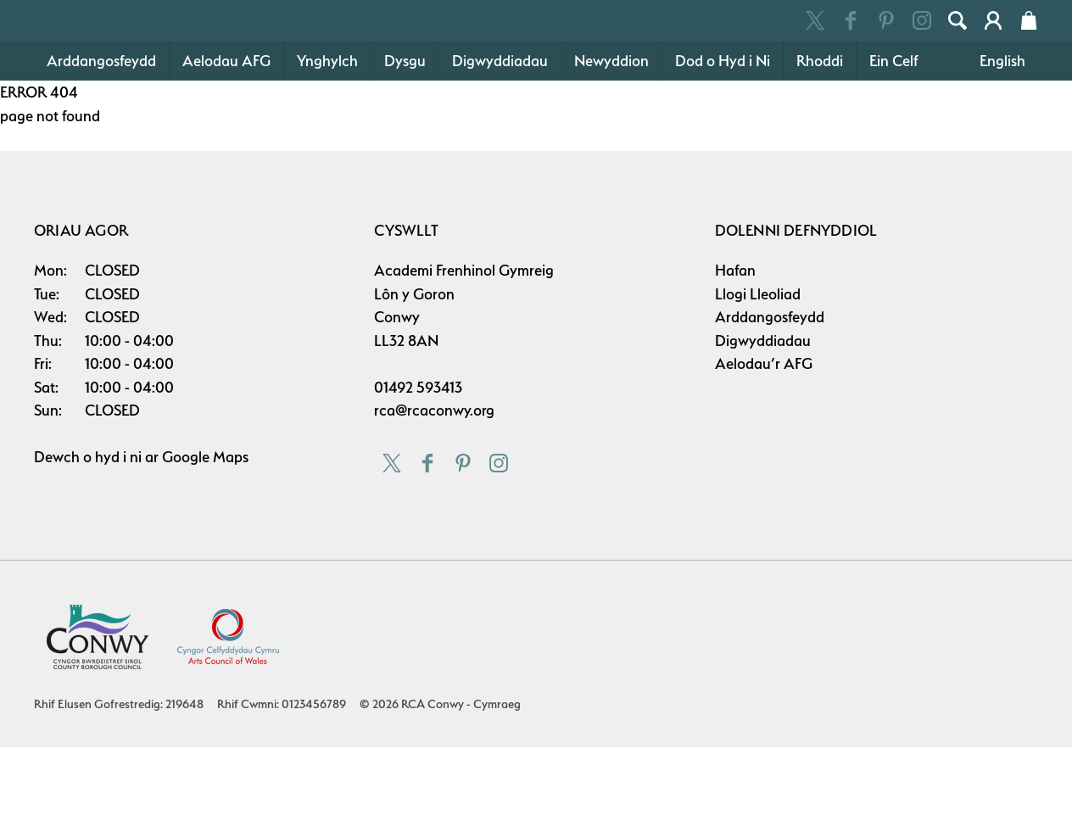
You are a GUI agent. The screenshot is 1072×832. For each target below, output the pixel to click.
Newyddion (611, 145)
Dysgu (405, 145)
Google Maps (205, 541)
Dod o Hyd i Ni (722, 145)
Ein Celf (893, 145)
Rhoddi (819, 145)
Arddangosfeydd (101, 145)
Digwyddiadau (500, 145)
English (1002, 145)
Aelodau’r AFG (763, 448)
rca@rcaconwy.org (434, 495)
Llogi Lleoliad (758, 379)
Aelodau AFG (226, 145)
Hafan (735, 355)
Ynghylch (327, 145)
